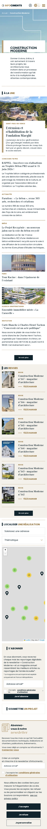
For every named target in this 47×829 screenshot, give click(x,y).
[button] (7, 593)
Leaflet (27, 640)
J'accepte (23, 806)
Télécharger (30, 386)
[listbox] (23, 540)
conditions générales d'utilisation (26, 691)
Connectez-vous (10, 750)
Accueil (5, 13)
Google (42, 640)
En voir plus (23, 357)
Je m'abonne (21, 696)
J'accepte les (23, 691)
